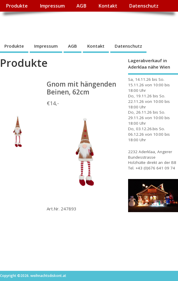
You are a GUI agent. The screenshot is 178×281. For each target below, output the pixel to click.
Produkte (17, 6)
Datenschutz (143, 6)
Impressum (52, 6)
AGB (81, 6)
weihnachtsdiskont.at (52, 25)
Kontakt (107, 6)
